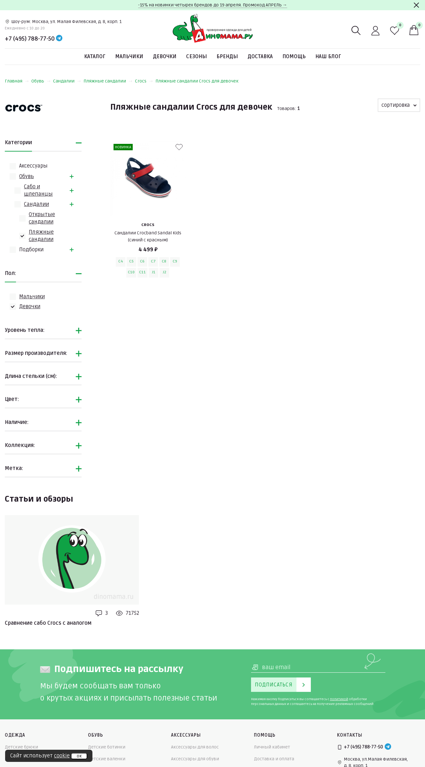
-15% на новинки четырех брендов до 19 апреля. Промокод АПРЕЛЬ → (212, 5)
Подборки (31, 250)
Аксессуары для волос (195, 747)
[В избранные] (179, 147)
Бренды (227, 56)
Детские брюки (21, 747)
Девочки (165, 56)
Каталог (95, 56)
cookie (62, 756)
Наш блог (328, 56)
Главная (17, 81)
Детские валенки (106, 759)
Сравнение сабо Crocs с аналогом (48, 623)
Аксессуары (33, 166)
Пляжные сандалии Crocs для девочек (197, 81)
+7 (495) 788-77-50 (30, 38)
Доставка (260, 56)
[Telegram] (59, 39)
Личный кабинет (272, 747)
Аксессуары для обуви (195, 759)
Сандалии (67, 81)
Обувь (41, 81)
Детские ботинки (106, 747)
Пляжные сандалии (107, 81)
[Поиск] (356, 30)
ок (79, 756)
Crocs (144, 81)
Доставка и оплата (274, 759)
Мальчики (129, 56)
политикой (339, 699)
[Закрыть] (416, 5)
